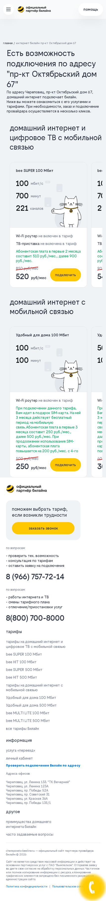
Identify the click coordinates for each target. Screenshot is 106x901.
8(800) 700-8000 (35, 618)
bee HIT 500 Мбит (21, 677)
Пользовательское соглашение (72, 886)
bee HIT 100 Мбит (21, 662)
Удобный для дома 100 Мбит (42, 335)
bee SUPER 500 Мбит (24, 669)
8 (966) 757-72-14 (35, 576)
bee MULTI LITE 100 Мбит (27, 713)
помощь (90, 9)
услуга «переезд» (20, 750)
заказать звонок (43, 528)
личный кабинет (19, 758)
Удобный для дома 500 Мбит (31, 705)
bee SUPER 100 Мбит (34, 170)
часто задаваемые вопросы (29, 834)
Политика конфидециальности (26, 886)
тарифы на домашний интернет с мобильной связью (34, 687)
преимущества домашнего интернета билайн (28, 824)
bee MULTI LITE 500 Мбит (28, 720)
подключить (65, 275)
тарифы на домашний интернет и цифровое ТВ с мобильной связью (36, 643)
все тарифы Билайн (22, 728)
